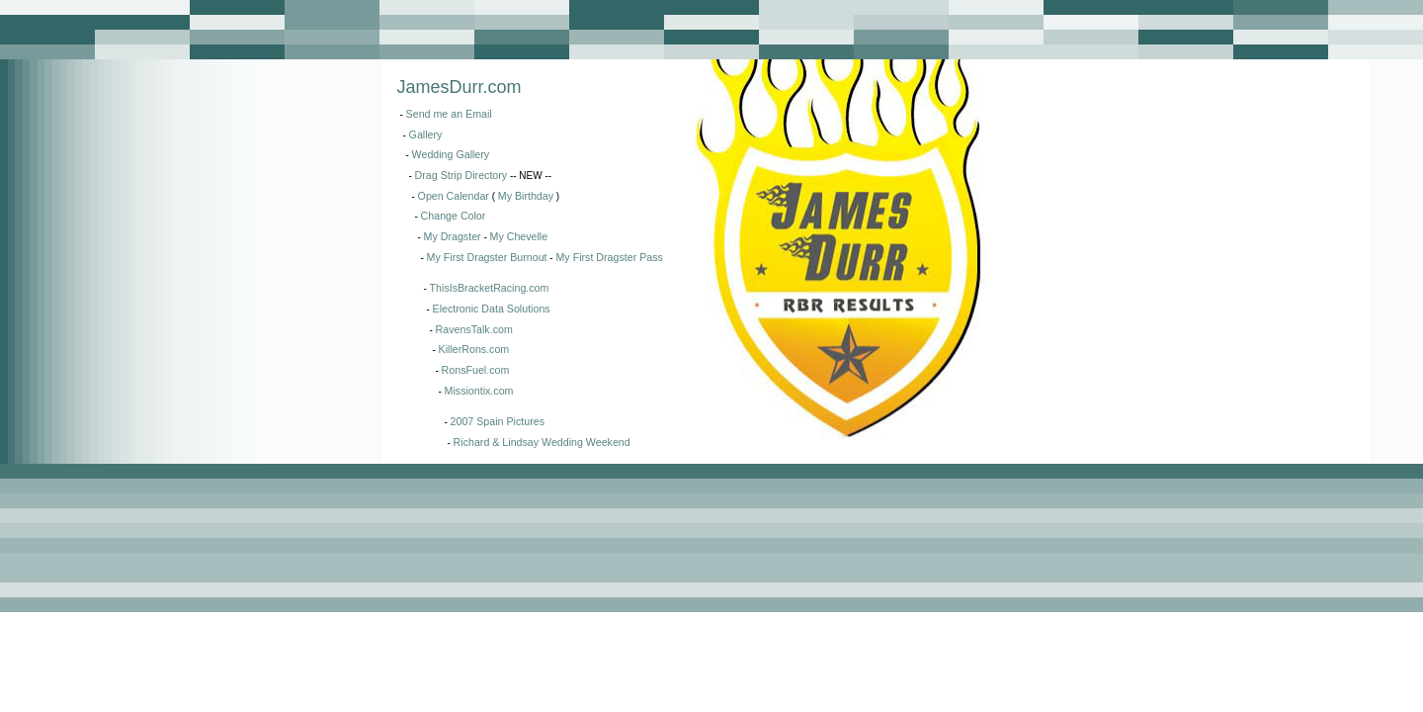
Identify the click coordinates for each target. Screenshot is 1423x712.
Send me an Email (449, 114)
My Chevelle (519, 236)
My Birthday (525, 196)
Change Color (453, 216)
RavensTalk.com (474, 329)
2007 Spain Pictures (497, 421)
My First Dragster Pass (608, 257)
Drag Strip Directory (461, 175)
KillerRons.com (474, 349)
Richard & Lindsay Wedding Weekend (542, 442)
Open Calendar (453, 196)
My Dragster (452, 236)
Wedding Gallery (451, 154)
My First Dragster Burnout (487, 257)
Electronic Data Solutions (491, 308)
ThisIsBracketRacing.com (489, 288)
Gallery (426, 134)
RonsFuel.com (476, 370)
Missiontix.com (479, 391)
